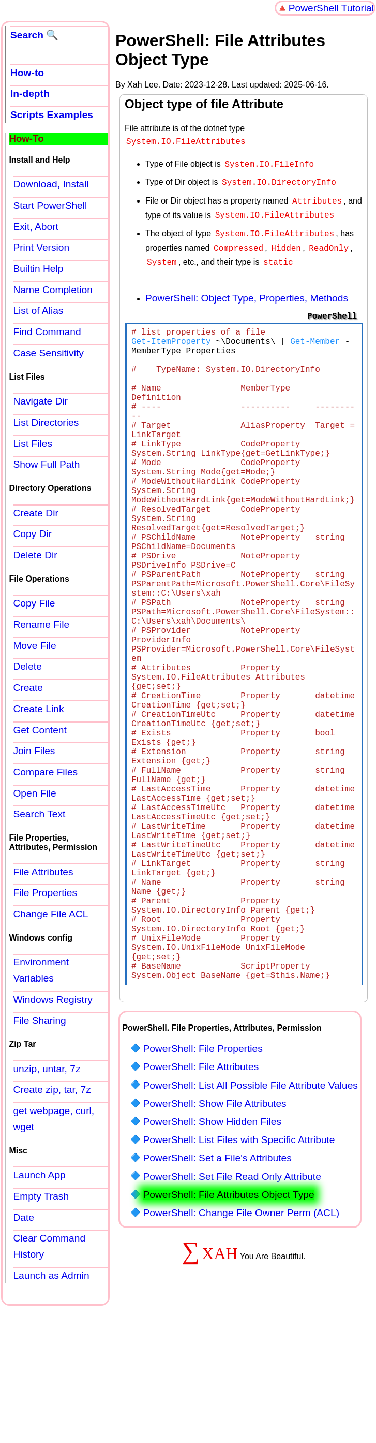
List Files (32, 443)
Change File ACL (50, 913)
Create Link (38, 708)
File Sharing (39, 1020)
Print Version (41, 247)
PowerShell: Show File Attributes (214, 1240)
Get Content (39, 730)
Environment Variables (41, 970)
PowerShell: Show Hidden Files (212, 1258)
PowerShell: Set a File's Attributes (217, 1295)
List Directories (46, 422)
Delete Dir (35, 555)
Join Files (34, 750)
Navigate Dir (40, 401)
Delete (27, 666)
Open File (34, 793)
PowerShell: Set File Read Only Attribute (232, 1313)
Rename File (41, 624)
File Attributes (43, 872)
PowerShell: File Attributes (201, 1203)
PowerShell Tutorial (331, 8)
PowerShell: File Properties (202, 1185)
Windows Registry (53, 999)
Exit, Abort (35, 226)
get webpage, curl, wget (53, 1118)
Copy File (34, 603)
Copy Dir (32, 533)
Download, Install (50, 184)
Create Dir (35, 513)
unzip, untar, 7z (46, 1068)
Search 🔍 (34, 35)
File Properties (45, 892)
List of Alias (38, 310)
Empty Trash (41, 1196)
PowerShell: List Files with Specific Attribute (239, 1276)
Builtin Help (38, 268)
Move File (34, 645)
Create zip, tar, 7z (52, 1089)
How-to (27, 72)
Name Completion (53, 289)
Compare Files (45, 772)
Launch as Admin (51, 1275)
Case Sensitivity (48, 353)
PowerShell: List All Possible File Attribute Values (250, 1222)
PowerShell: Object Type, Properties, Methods (246, 289)
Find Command (47, 331)
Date (23, 1217)
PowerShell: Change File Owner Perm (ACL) (241, 1349)
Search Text (39, 814)
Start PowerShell (50, 205)
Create (28, 687)
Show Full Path (46, 464)
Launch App (39, 1175)
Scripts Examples (51, 114)
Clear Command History (49, 1246)
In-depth (30, 93)
